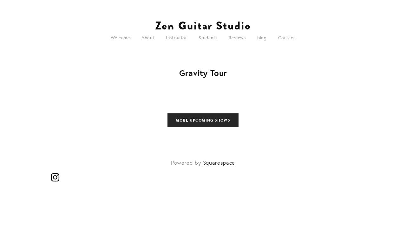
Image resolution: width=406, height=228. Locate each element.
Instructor (176, 38)
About (147, 38)
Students (208, 38)
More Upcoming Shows (203, 120)
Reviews (237, 38)
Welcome (120, 38)
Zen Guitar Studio (203, 25)
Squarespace (219, 162)
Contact (286, 38)
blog (262, 38)
